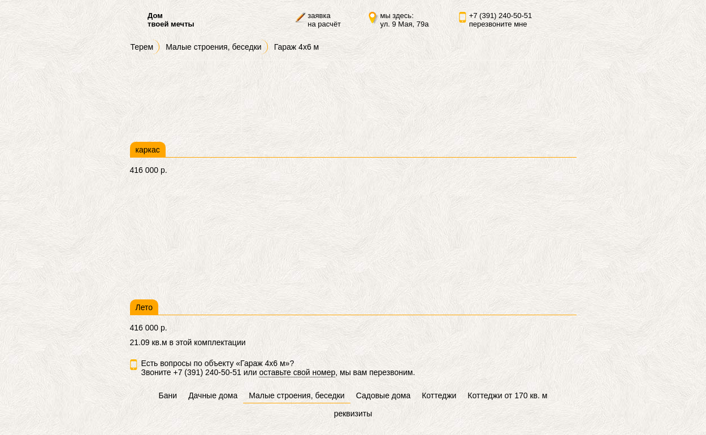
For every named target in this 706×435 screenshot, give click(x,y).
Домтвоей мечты (171, 19)
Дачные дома (212, 395)
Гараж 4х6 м (296, 46)
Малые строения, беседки (213, 46)
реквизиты (353, 413)
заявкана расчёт (324, 19)
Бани (168, 395)
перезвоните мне (498, 24)
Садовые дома (383, 395)
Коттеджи (439, 395)
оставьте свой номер (297, 372)
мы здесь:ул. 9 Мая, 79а (404, 19)
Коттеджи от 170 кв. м (507, 395)
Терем (142, 46)
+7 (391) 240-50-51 (500, 15)
